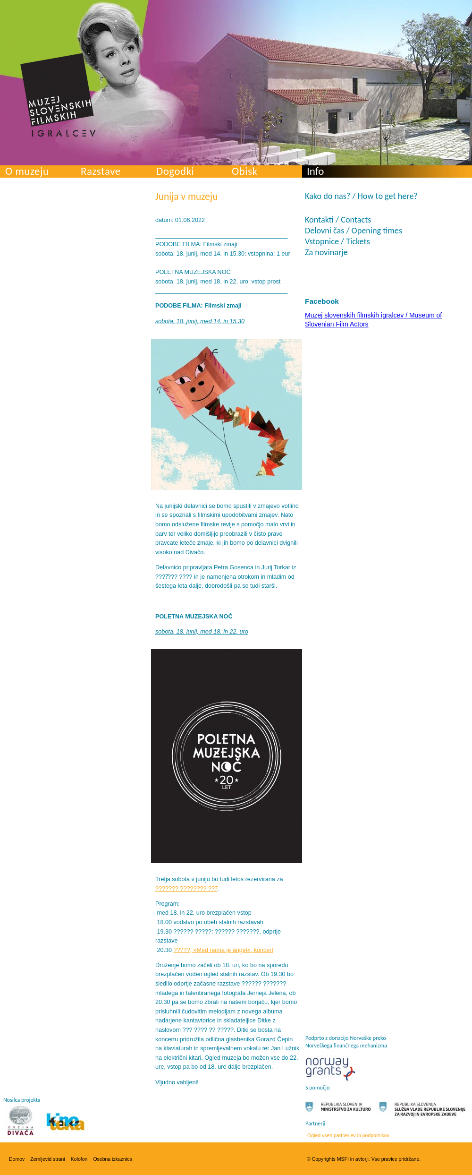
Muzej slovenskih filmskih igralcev (58, 95)
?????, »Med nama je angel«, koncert (223, 950)
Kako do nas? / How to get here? (361, 196)
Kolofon (79, 1159)
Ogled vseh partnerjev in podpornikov (348, 1135)
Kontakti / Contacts (338, 219)
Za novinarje (326, 252)
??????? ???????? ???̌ (186, 888)
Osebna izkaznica (112, 1159)
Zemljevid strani (47, 1159)
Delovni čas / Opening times (353, 230)
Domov (17, 1159)
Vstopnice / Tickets (337, 241)
